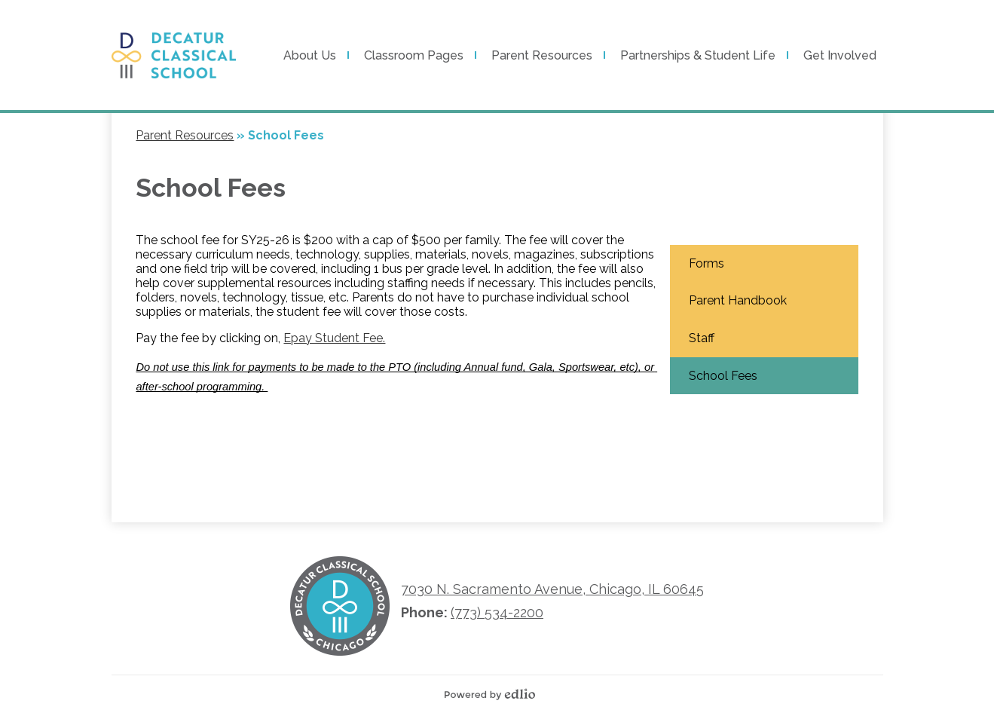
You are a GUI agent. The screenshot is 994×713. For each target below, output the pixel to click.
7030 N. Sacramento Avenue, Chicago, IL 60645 (552, 589)
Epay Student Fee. (334, 338)
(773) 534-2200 (497, 612)
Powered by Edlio (494, 694)
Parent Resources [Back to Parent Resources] (185, 135)
